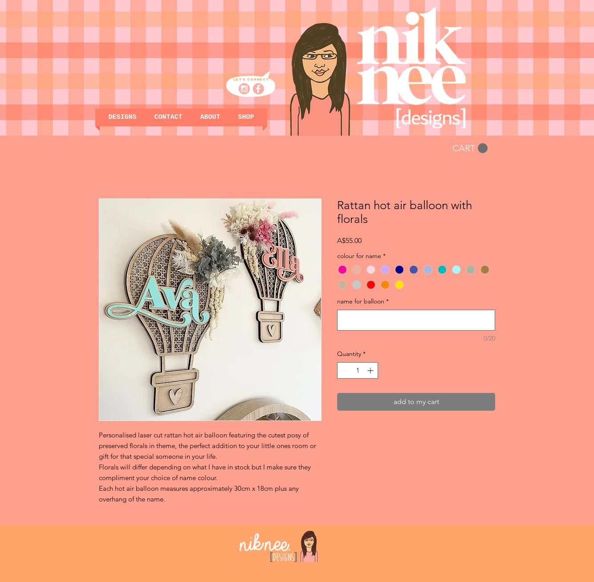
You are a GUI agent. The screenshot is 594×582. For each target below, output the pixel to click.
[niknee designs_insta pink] (244, 88)
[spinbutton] (358, 370)
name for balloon (363, 301)
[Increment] (371, 370)
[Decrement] (344, 370)
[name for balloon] (416, 320)
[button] (246, 117)
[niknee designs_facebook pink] (258, 88)
